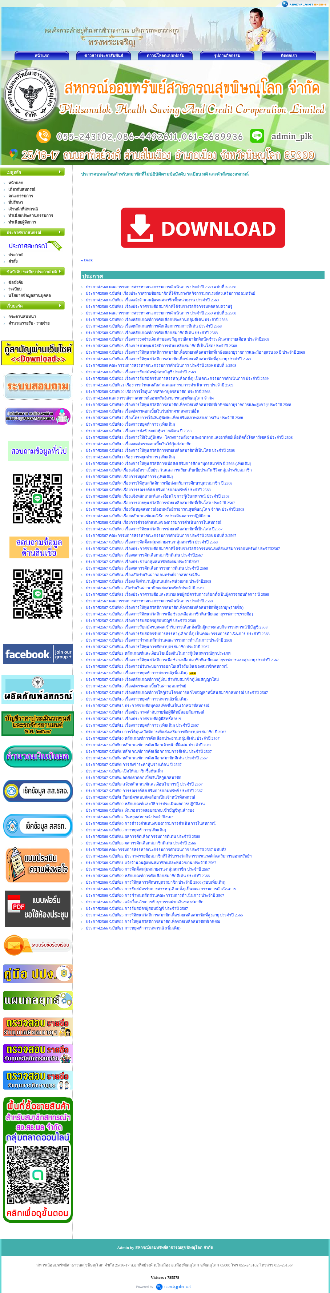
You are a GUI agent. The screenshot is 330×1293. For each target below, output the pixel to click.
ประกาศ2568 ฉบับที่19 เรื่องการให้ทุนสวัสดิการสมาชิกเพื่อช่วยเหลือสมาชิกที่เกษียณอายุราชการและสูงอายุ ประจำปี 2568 (188, 404)
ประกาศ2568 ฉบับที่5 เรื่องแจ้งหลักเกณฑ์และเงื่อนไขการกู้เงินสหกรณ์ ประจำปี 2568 (158, 496)
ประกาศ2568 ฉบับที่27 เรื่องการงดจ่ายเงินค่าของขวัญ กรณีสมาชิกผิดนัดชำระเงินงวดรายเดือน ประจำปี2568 (177, 339)
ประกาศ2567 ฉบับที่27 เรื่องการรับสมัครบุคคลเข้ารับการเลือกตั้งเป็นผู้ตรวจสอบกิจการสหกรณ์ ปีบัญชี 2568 (176, 627)
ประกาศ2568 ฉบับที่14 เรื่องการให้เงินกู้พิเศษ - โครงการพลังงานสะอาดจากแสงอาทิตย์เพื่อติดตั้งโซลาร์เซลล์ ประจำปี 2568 (189, 437)
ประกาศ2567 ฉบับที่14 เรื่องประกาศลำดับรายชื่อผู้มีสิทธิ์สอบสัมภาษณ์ (145, 712)
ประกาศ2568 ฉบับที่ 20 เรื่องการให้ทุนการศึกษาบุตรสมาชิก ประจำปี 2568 (148, 391)
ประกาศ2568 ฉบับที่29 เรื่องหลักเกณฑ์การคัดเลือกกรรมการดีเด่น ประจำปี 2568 (154, 326)
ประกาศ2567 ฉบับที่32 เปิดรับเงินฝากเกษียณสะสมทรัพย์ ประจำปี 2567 (145, 588)
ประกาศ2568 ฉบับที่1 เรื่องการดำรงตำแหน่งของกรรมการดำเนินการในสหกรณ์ (153, 522)
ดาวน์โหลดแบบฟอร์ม (165, 55)
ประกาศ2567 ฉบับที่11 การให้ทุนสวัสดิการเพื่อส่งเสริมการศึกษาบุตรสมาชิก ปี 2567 (156, 732)
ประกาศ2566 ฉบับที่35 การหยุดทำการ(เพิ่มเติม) (126, 830)
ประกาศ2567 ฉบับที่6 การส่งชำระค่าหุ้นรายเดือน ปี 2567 (134, 764)
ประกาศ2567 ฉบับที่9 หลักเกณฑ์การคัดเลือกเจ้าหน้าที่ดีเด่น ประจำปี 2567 (149, 745)
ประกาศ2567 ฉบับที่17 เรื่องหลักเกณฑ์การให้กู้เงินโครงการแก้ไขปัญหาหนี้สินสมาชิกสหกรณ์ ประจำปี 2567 (177, 692)
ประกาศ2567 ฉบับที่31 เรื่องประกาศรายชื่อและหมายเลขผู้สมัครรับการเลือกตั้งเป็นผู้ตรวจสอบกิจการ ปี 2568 (177, 594)
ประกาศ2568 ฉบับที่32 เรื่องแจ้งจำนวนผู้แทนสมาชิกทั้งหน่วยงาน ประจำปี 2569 (152, 300)
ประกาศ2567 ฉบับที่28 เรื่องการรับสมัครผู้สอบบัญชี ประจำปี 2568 (141, 620)
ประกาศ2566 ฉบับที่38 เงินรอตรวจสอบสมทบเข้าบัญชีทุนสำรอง (140, 810)
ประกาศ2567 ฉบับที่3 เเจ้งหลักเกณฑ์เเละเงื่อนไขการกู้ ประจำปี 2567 (144, 784)
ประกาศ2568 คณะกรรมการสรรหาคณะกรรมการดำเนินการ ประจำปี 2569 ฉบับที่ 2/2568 (161, 313)
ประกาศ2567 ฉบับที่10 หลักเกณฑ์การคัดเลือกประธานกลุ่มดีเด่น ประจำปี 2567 (153, 738)
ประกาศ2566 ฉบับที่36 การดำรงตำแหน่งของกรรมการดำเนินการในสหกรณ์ (151, 823)
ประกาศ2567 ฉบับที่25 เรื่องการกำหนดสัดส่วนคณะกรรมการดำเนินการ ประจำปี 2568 (159, 640)
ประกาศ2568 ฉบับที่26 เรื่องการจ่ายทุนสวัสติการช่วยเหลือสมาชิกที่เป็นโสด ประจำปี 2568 (161, 346)
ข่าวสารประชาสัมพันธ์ (103, 55)
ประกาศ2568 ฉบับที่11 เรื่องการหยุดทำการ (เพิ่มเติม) (130, 457)
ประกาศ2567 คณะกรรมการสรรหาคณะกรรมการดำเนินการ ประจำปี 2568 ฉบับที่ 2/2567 (161, 535)
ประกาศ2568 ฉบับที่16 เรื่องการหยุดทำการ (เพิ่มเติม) (130, 424)
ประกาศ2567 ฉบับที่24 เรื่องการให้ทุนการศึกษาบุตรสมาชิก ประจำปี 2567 (147, 647)
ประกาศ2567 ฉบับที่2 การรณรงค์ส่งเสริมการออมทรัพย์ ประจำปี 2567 (144, 790)
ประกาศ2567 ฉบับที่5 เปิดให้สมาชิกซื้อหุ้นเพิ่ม (124, 771)
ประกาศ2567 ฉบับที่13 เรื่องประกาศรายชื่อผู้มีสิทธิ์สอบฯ (133, 718)
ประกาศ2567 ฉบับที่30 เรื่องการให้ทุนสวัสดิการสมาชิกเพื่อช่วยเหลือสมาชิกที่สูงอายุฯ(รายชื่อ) (165, 607)
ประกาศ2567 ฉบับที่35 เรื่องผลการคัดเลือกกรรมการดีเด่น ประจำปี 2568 (147, 568)
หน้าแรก (42, 55)
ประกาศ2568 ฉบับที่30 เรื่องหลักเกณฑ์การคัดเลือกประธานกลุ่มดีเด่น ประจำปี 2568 (157, 319)
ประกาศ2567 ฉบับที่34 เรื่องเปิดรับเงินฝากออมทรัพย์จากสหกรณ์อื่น (143, 575)
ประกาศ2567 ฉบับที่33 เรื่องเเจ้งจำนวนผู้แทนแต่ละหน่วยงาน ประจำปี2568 (148, 581)
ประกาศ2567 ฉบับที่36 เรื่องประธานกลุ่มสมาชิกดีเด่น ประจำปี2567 (142, 561)
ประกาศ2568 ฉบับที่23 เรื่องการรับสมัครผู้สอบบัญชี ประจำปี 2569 (141, 372)
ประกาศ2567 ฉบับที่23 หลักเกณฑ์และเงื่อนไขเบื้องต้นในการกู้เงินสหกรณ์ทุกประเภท (158, 653)
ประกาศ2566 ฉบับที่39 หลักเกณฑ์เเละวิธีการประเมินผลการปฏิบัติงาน (145, 804)
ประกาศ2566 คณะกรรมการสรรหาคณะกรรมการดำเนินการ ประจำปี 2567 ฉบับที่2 (156, 849)
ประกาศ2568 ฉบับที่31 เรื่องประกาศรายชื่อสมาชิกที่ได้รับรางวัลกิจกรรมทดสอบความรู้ (159, 306)
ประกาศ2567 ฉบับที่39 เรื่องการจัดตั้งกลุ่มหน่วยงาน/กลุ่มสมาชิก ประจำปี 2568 (152, 542)
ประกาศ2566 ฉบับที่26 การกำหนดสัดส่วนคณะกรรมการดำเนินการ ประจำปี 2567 (155, 895)
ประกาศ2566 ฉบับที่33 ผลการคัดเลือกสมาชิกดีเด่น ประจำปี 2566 (141, 843)
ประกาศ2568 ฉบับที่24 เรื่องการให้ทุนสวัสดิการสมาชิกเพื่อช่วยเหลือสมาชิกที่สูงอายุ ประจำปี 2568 (168, 359)
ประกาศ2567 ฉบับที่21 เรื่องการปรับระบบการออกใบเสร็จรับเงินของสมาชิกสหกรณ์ (157, 666)
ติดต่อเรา (289, 55)
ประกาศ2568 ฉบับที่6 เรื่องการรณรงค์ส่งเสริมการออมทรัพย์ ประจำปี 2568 (148, 489)
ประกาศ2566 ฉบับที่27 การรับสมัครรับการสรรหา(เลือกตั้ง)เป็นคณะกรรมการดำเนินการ (161, 889)
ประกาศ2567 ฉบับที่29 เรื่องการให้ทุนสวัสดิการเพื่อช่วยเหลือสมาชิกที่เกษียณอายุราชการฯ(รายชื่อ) (169, 614)
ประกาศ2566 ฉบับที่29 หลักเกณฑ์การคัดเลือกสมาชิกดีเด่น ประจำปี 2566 (148, 876)
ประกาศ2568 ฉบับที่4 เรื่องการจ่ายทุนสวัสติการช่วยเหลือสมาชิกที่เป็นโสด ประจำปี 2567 (160, 503)
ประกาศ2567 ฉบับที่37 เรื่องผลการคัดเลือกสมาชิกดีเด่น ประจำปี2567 (144, 555)
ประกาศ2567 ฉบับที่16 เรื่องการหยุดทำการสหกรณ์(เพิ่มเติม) (137, 699)
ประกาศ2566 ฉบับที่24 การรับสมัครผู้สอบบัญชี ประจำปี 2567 (137, 908)
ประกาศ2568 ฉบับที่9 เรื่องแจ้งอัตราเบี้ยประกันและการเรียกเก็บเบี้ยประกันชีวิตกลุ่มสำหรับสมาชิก (169, 470)
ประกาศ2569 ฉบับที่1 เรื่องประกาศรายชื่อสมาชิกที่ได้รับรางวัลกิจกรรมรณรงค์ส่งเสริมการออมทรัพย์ (170, 293)
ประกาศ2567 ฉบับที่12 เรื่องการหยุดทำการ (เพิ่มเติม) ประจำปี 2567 (142, 725)
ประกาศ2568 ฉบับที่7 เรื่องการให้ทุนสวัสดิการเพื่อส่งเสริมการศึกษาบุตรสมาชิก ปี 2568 (159, 483)
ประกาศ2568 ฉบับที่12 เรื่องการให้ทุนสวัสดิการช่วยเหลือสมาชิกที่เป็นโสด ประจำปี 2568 (160, 450)
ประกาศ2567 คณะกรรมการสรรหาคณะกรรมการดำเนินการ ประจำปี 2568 (149, 601)
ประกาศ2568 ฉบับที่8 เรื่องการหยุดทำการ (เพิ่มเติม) (129, 476)
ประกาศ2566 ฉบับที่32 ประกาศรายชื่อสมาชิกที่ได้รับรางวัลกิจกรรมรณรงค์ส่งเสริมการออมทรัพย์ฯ (168, 856)
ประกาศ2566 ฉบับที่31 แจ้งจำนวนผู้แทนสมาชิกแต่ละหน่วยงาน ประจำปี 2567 (151, 862)
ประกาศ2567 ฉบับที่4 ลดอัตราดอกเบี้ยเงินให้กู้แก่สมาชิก (133, 777)
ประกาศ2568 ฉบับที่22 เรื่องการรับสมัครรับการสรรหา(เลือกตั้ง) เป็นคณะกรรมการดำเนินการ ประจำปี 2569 (177, 378)
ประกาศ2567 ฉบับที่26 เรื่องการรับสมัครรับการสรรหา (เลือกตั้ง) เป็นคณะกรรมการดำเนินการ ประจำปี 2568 (178, 633)
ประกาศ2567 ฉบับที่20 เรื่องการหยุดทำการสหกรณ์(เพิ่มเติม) (137, 673)
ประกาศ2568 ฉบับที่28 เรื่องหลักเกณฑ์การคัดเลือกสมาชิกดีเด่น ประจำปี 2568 (152, 332)
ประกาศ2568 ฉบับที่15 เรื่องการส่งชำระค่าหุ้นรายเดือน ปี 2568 (139, 431)
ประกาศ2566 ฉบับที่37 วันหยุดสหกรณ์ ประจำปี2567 (129, 817)
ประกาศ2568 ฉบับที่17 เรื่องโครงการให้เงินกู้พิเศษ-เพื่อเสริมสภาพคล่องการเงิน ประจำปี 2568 (164, 417)
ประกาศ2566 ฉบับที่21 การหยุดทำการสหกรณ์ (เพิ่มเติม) (133, 928)
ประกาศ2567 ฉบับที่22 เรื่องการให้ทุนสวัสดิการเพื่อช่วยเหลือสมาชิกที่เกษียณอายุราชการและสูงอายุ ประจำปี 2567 (182, 660)
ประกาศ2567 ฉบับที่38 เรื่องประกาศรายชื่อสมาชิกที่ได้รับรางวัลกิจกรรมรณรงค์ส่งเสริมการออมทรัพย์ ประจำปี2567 (183, 548)
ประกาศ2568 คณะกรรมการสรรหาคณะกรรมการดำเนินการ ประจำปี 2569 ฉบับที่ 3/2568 (161, 287)
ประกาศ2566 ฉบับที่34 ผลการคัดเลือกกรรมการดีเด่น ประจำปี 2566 (143, 836)
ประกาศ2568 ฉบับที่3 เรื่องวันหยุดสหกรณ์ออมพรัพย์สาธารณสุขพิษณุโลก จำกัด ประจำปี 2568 (165, 509)
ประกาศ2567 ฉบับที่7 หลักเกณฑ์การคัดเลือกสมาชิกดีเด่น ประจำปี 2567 (147, 758)
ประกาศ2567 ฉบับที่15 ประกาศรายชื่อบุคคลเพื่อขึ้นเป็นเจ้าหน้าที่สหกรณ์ (147, 705)
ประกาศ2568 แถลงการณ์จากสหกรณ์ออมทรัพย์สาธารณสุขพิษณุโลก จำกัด (150, 398)
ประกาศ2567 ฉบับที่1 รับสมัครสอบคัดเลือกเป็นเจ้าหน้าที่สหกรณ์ (140, 797)
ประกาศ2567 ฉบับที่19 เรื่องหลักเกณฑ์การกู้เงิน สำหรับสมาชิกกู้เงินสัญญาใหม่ (152, 679)
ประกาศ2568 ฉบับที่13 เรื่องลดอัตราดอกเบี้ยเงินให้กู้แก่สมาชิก (139, 444)
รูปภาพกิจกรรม (227, 55)
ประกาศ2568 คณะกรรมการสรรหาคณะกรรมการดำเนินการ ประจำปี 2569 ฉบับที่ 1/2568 (161, 365)
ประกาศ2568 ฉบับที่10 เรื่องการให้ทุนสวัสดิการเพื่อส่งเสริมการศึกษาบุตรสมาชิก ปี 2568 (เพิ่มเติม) (168, 463)
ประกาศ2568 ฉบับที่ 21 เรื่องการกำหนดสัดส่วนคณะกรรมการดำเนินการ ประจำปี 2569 (159, 385)
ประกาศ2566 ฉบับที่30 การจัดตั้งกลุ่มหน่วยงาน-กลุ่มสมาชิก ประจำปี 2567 (148, 869)
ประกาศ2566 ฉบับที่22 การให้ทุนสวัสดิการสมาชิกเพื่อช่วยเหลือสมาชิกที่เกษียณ (153, 921)
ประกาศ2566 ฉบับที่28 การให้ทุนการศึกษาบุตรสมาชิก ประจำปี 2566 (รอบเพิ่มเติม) (155, 882)
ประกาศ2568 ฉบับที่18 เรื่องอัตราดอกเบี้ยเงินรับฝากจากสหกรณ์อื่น (143, 411)
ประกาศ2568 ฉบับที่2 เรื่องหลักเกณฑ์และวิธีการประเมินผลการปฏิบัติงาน (148, 516)
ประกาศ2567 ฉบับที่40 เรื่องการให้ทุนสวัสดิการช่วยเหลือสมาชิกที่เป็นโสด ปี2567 (154, 529)
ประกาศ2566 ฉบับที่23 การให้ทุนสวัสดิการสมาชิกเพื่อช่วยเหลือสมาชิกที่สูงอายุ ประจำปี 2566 (164, 915)
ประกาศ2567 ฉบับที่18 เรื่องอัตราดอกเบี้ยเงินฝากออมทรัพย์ (136, 686)
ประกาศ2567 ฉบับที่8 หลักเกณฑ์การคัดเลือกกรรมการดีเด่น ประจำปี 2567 (149, 751)
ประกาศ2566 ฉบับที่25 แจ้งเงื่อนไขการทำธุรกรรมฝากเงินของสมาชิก (145, 902)
